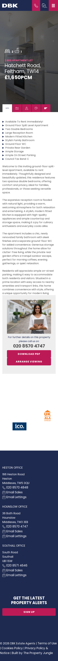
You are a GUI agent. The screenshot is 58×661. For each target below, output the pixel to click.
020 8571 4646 (14, 565)
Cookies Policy (12, 648)
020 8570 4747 (29, 346)
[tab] (7, 108)
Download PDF (29, 354)
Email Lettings (14, 497)
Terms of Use (47, 643)
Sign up (29, 612)
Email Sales (12, 492)
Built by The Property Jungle (32, 653)
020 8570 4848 (15, 487)
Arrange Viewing (29, 361)
